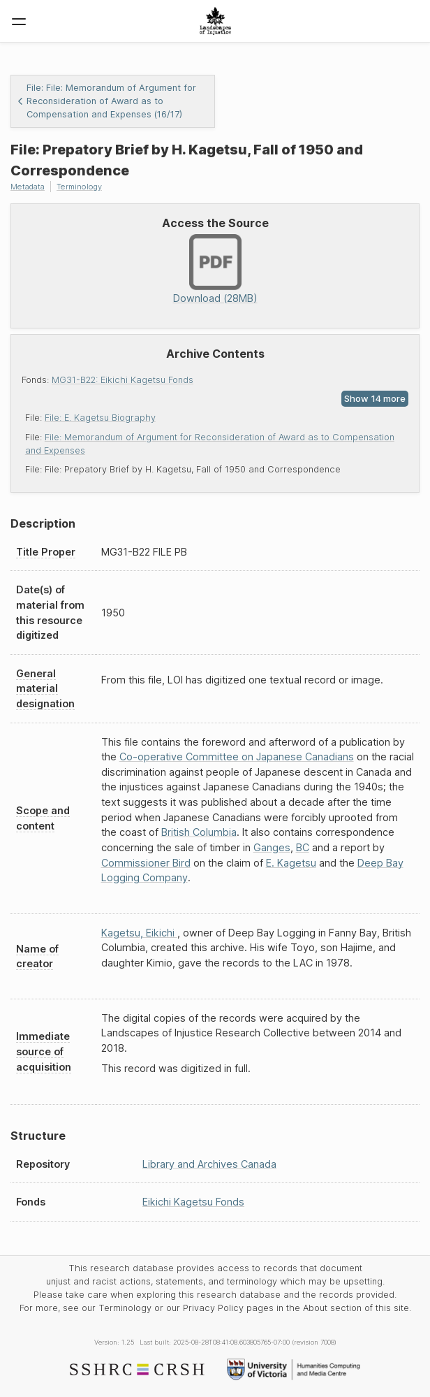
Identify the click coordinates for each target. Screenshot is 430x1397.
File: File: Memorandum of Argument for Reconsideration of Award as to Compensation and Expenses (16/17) (106, 101)
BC (302, 847)
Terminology (79, 186)
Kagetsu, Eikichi (139, 933)
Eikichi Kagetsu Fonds (193, 1202)
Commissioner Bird (146, 863)
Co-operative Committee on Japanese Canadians (236, 756)
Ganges (271, 847)
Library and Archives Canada (209, 1164)
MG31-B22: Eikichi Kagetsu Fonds (122, 380)
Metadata (27, 186)
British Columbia (199, 832)
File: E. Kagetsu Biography (100, 417)
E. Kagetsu (291, 863)
